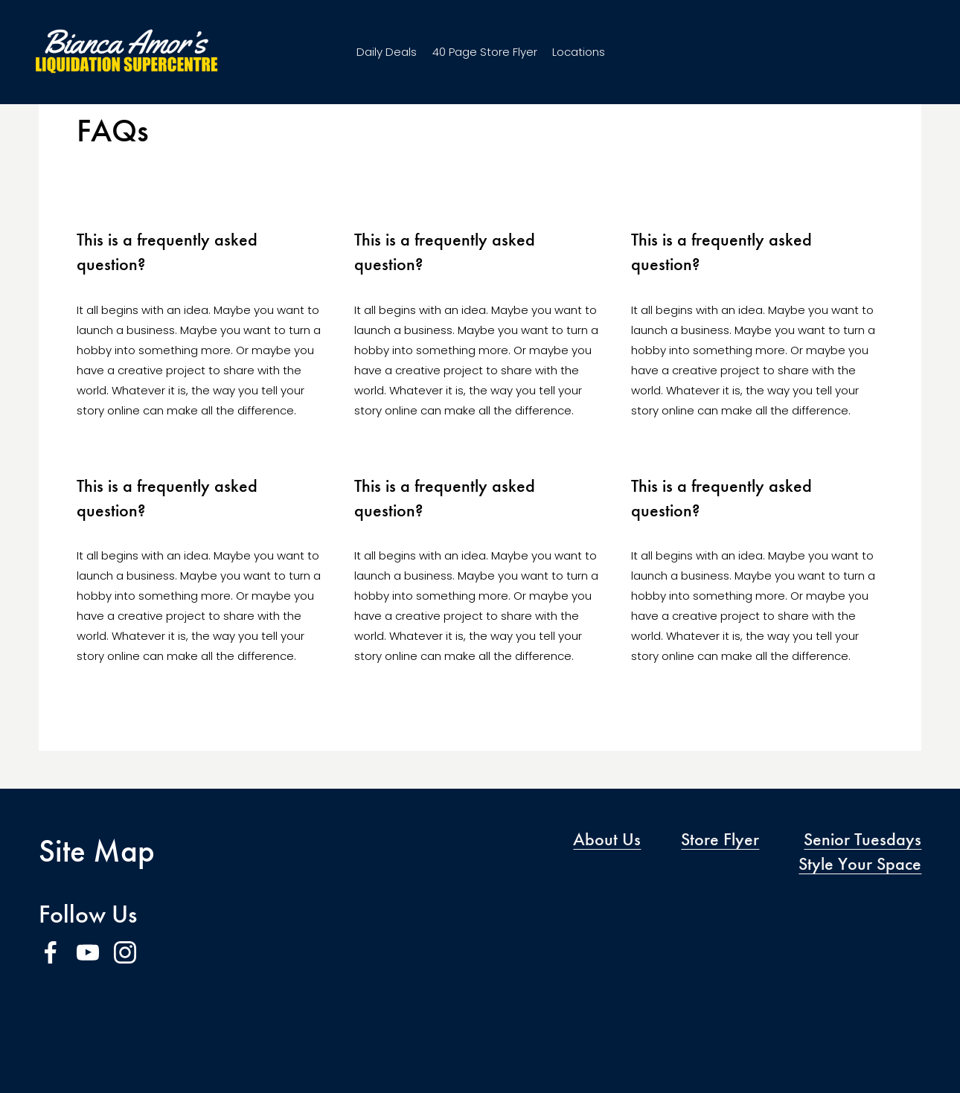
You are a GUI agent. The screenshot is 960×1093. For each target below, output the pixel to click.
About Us (607, 839)
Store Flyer (720, 839)
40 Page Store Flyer (484, 57)
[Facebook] (51, 952)
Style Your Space (860, 864)
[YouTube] (88, 952)
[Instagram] (125, 952)
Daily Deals (386, 57)
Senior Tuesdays (862, 839)
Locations (578, 57)
